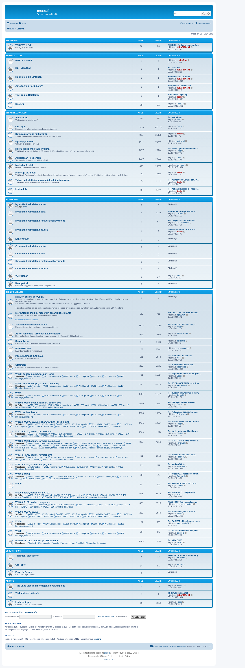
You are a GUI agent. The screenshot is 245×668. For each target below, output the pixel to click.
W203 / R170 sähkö (29, 436)
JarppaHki (181, 476)
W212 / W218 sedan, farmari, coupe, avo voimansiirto (97, 443)
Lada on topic (23, 602)
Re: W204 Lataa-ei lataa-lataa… (182, 455)
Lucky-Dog (182, 60)
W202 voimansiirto (51, 415)
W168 (18, 521)
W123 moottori (33, 376)
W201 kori (95, 395)
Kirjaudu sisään (14, 612)
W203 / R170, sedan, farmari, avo (33, 431)
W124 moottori (33, 386)
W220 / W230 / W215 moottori (40, 514)
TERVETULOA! (23, 45)
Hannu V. (181, 457)
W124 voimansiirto (51, 386)
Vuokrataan (21, 275)
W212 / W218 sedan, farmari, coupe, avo (37, 441)
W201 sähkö (109, 395)
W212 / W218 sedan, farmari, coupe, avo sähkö (52, 448)
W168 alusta (68, 524)
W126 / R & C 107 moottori (39, 495)
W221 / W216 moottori (37, 476)
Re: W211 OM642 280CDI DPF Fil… (184, 421)
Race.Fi (19, 104)
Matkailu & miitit (24, 165)
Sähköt (79, 543)
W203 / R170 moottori (36, 434)
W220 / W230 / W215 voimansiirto (72, 514)
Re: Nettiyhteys (175, 117)
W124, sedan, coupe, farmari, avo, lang (37, 383)
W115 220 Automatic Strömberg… (184, 555)
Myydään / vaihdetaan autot (30, 204)
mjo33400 (181, 315)
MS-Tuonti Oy (183, 223)
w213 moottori (33, 467)
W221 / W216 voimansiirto (61, 476)
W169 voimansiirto (51, 533)
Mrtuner (180, 213)
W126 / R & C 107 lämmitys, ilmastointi (88, 497)
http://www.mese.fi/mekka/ (26, 320)
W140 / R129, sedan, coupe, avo (33, 502)
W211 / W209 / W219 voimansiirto (72, 424)
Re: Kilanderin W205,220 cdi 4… (183, 483)
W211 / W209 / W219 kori (40, 426)
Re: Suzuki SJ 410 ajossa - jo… (182, 324)
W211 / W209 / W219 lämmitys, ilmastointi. (102, 426)
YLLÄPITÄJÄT (183, 47)
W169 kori (95, 533)
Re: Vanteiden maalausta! (180, 356)
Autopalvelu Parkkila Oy (29, 86)
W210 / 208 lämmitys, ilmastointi (47, 407)
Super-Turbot (22, 341)
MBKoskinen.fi (23, 60)
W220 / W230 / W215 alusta (102, 514)
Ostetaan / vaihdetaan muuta (31, 268)
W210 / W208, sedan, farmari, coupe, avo (38, 402)
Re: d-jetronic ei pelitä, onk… (181, 365)
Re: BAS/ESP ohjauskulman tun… (184, 521)
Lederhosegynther (185, 504)
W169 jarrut (82, 533)
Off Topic (20, 564)
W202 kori (95, 415)
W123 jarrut (82, 376)
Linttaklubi (21, 189)
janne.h (180, 585)
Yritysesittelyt (14, 56)
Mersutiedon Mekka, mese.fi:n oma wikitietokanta (43, 313)
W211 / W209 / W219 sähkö (67, 426)
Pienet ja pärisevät (25, 172)
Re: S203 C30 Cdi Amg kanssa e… (184, 441)
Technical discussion (27, 555)
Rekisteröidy (32, 612)
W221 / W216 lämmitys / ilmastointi (57, 479)
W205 (18, 483)
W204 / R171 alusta (84, 457)
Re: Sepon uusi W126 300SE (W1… (184, 374)
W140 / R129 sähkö (29, 507)
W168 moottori (33, 524)
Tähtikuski (181, 443)
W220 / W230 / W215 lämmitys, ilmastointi (101, 516)
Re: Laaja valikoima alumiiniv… (183, 220)
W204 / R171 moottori (36, 457)
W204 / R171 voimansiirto (60, 457)
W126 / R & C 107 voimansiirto (67, 495)
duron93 (180, 395)
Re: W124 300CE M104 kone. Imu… (184, 383)
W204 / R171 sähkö (29, 459)
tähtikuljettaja (182, 333)
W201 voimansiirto (51, 395)
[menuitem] (22, 23)
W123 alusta (68, 376)
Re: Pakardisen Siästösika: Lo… (183, 412)
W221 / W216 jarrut (106, 476)
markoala (181, 466)
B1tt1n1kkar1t (23, 348)
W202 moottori (33, 415)
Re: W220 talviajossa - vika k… (182, 511)
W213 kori (94, 467)
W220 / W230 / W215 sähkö (67, 516)
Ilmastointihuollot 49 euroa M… (182, 229)
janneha (97, 639)
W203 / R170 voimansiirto (60, 434)
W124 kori (95, 386)
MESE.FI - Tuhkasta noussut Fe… (183, 45)
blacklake (181, 341)
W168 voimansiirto (51, 524)
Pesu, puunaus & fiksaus (29, 356)
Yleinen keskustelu (16, 113)
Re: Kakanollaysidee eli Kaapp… (183, 189)
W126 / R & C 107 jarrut (95, 495)
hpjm (179, 494)
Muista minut (123, 617)
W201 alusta (68, 395)
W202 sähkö (109, 415)
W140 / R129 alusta (85, 505)
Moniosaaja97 (183, 523)
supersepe (181, 367)
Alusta (55, 543)
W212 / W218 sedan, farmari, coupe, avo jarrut (74, 445)
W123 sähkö (109, 376)
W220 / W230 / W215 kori (40, 516)
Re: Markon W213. (176, 464)
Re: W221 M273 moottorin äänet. (183, 474)
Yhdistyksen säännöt (27, 593)
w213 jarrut (82, 467)
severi (179, 514)
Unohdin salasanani (105, 617)
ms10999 (181, 558)
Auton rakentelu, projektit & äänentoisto (38, 333)
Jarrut (63, 543)
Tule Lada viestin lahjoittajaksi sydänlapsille (40, 585)
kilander (180, 485)
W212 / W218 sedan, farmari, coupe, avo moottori (49, 443)
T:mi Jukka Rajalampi (27, 95)
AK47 (179, 119)
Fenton (180, 564)
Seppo (179, 376)
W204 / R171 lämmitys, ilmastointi (56, 459)
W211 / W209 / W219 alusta (102, 424)
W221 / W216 (22, 474)
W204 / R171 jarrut (104, 457)
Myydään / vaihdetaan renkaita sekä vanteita (40, 220)
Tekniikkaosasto (14, 292)
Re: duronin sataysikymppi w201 (183, 393)
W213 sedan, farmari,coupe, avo (33, 464)
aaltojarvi (181, 141)
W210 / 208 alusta (81, 405)
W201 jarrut (82, 395)
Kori (71, 543)
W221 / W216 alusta (85, 476)
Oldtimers (21, 365)
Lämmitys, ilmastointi (95, 543)
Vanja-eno (181, 165)
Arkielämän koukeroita (28, 157)
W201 (18, 393)
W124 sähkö (109, 386)
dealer (179, 97)
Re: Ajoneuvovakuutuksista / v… (183, 180)
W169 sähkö (109, 533)
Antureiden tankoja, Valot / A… (182, 211)
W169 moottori (33, 533)
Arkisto (10, 581)
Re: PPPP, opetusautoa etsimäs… (184, 148)
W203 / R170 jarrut (104, 434)
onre (25, 207)
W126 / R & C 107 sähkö (57, 497)
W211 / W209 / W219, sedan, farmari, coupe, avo (42, 421)
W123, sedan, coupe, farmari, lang (34, 374)
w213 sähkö (107, 467)
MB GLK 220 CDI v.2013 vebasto (183, 313)
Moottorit (31, 543)
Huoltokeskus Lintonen (28, 77)
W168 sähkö (109, 524)
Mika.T (180, 157)
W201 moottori (33, 395)
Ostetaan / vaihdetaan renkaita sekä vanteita (40, 261)
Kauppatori (12, 200)
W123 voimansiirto (51, 376)
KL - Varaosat (22, 67)
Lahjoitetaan (22, 238)
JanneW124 (182, 385)
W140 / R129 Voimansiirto (61, 505)
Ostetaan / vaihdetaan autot (30, 246)
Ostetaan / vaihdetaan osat (30, 253)
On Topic (20, 126)
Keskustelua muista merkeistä (32, 148)
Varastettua (21, 117)
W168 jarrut (82, 524)
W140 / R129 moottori (36, 505)
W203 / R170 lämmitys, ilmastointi (56, 436)
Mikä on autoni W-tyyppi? (29, 296)
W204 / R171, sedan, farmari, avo (33, 455)
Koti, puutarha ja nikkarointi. (31, 134)
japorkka (180, 533)
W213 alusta (68, 467)
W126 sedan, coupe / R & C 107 (33, 492)
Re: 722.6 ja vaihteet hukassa (181, 402)
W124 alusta (68, 386)
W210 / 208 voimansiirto (59, 405)
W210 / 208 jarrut (100, 405)
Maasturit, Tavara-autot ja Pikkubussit (36, 540)
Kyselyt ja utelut (24, 141)
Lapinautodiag (183, 348)
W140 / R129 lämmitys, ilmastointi (56, 507)
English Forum (13, 551)
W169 (18, 531)
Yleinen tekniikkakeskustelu (31, 324)
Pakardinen (182, 414)
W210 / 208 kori (118, 405)
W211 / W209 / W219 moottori (40, 424)
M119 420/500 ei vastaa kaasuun (183, 502)
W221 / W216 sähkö (30, 479)
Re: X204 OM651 (175, 540)
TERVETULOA (12, 41)
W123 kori (95, 376)
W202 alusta (68, 415)
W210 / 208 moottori (36, 405)
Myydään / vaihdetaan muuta (31, 229)
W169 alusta (68, 533)
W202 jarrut (82, 415)
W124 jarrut (82, 386)
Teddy (179, 126)
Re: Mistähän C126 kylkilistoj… (182, 492)
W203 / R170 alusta (84, 434)
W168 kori (95, 524)
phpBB (107, 653)
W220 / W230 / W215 (26, 511)
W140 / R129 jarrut (105, 505)
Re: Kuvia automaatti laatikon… (183, 431)
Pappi (179, 151)
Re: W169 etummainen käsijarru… (184, 531)
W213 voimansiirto (51, 467)
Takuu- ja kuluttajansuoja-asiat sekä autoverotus (42, 180)
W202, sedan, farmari (27, 412)
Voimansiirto (43, 543)
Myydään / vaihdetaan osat (30, 211)
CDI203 (180, 404)
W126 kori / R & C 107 (33, 497)
